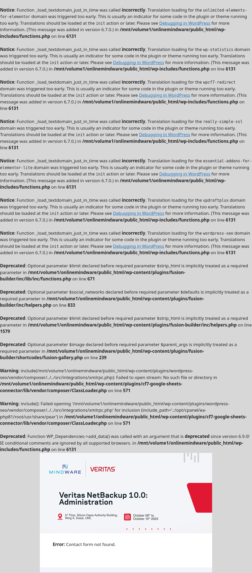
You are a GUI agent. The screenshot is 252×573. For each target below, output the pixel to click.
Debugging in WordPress (184, 23)
